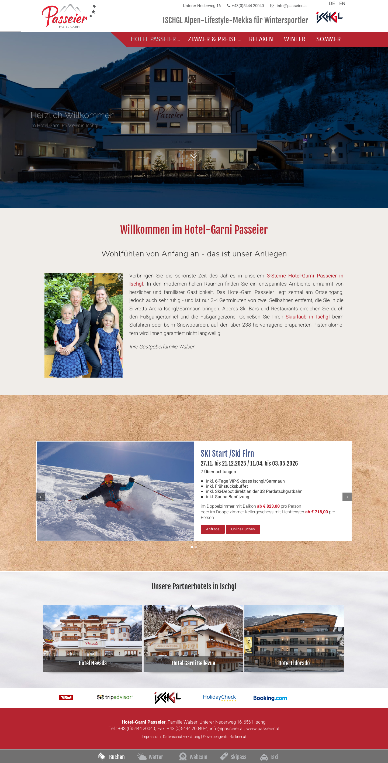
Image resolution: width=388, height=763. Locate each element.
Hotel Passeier (153, 39)
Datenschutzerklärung (181, 737)
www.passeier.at (262, 728)
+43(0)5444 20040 (248, 6)
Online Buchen (243, 529)
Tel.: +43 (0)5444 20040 (132, 728)
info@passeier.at (291, 6)
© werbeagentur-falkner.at (225, 737)
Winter (295, 39)
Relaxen (261, 39)
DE (332, 3)
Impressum (151, 737)
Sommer (328, 39)
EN (342, 3)
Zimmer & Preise (212, 39)
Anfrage (212, 529)
